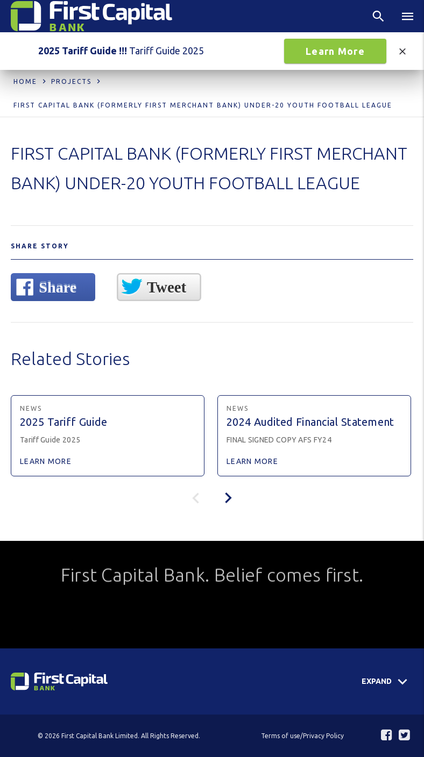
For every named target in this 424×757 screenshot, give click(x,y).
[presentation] (228, 497)
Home (25, 81)
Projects (71, 81)
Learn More (335, 51)
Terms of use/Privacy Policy (302, 735)
